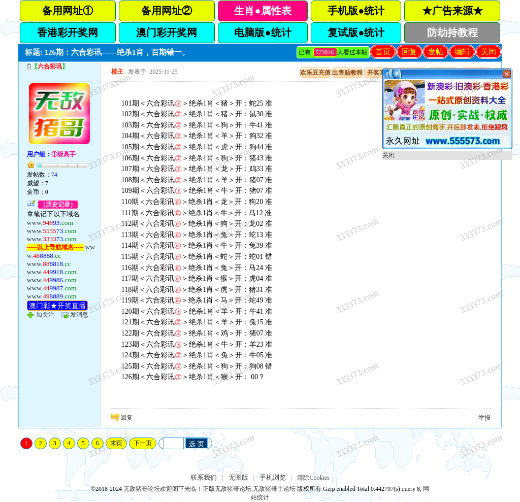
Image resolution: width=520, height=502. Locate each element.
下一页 (143, 443)
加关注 (45, 314)
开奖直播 (379, 72)
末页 (116, 443)
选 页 (196, 444)
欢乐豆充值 (315, 72)
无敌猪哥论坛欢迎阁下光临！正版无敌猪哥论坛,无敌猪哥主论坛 (209, 488)
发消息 (79, 314)
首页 (383, 52)
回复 (409, 52)
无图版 (238, 477)
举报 (484, 417)
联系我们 (203, 477)
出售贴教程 (347, 72)
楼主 (117, 71)
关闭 (488, 52)
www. (50, 222)
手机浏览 (272, 477)
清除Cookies (313, 477)
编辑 (462, 52)
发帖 (435, 52)
